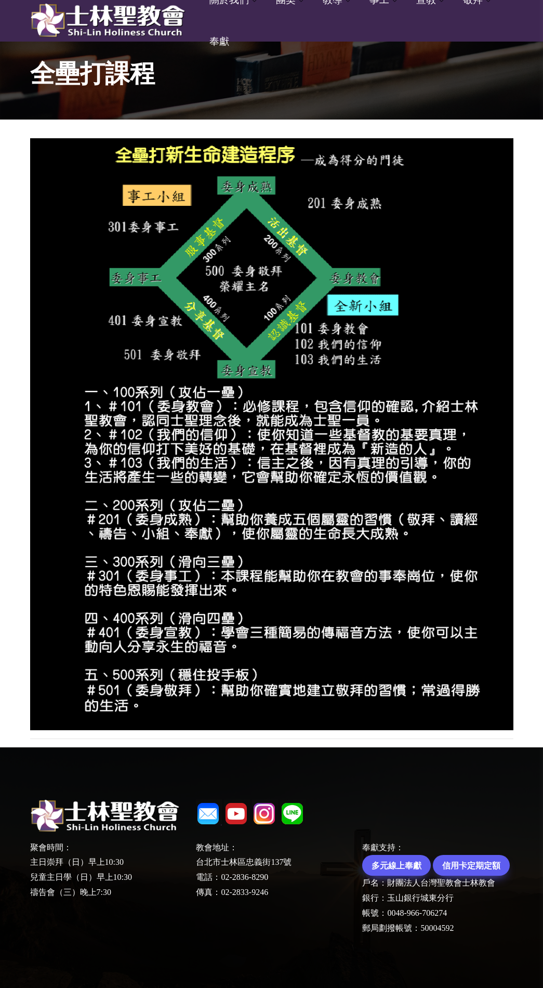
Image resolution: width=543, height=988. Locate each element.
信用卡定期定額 (471, 865)
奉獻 (219, 41)
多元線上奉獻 (396, 865)
